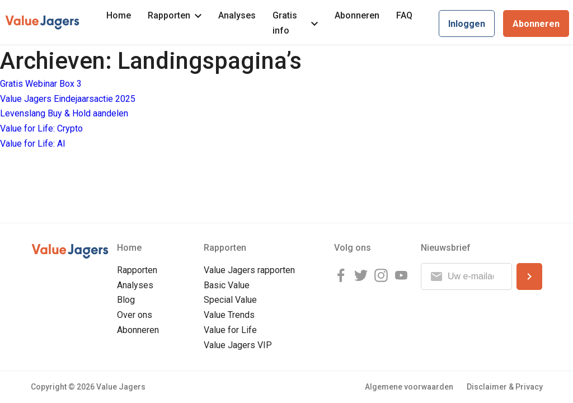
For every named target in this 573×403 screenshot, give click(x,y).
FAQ (404, 15)
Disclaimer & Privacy (505, 386)
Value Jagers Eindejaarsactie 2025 (67, 98)
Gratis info (295, 23)
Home (118, 15)
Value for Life (230, 330)
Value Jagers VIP (238, 345)
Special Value (230, 299)
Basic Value (227, 285)
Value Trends (229, 315)
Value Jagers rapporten (249, 270)
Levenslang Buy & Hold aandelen (64, 113)
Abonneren (357, 15)
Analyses (237, 15)
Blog (126, 299)
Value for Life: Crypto (41, 128)
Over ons (134, 315)
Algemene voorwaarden (409, 386)
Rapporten (174, 15)
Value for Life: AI (32, 143)
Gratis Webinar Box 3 (41, 83)
